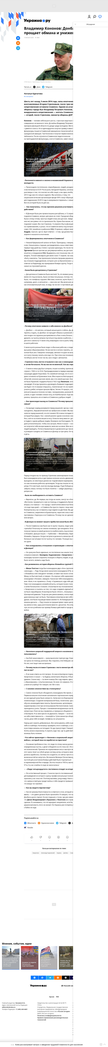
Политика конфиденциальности (49, 1016)
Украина (59, 853)
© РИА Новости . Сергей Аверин (32, 82)
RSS (57, 997)
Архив (51, 997)
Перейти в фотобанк (46, 82)
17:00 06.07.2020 (29, 37)
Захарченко (36, 853)
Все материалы (28, 96)
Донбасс (65, 853)
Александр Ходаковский (47, 853)
